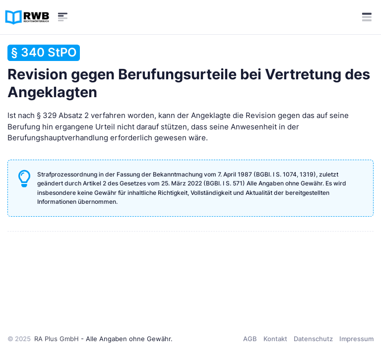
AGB (250, 339)
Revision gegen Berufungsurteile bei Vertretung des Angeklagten (188, 73)
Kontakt (275, 339)
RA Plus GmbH (56, 339)
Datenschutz (313, 339)
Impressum (356, 339)
